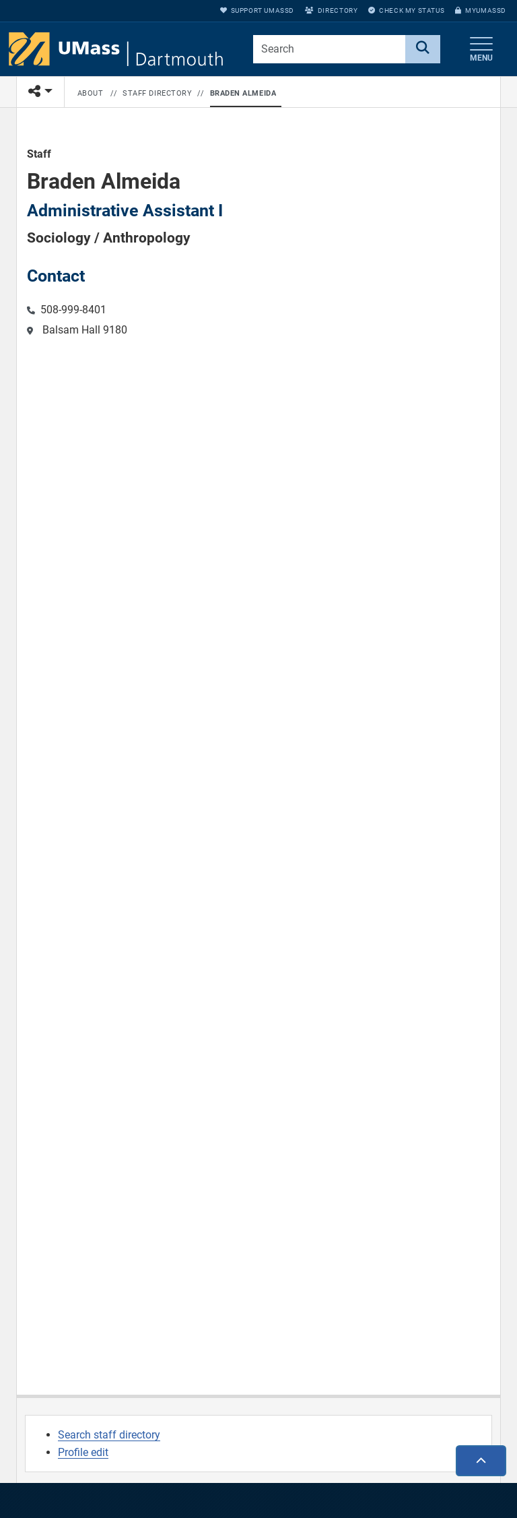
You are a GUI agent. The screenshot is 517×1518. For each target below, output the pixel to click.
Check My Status (406, 10)
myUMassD (480, 10)
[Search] (422, 49)
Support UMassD (257, 10)
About (90, 93)
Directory (331, 10)
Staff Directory (157, 93)
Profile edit (83, 1452)
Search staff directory (109, 1434)
